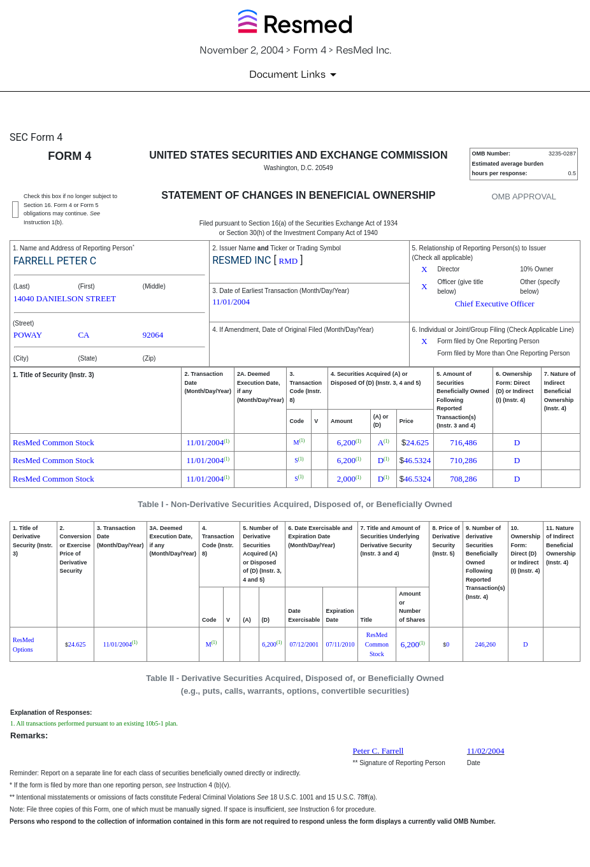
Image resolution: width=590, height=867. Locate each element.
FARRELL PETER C (54, 261)
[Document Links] (295, 75)
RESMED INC (241, 260)
